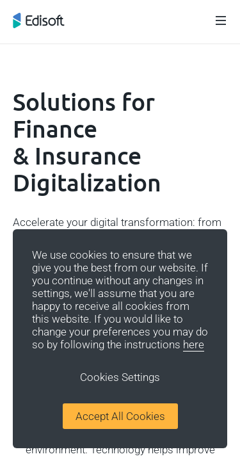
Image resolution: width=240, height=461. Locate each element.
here (193, 344)
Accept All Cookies (120, 416)
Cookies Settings (120, 377)
